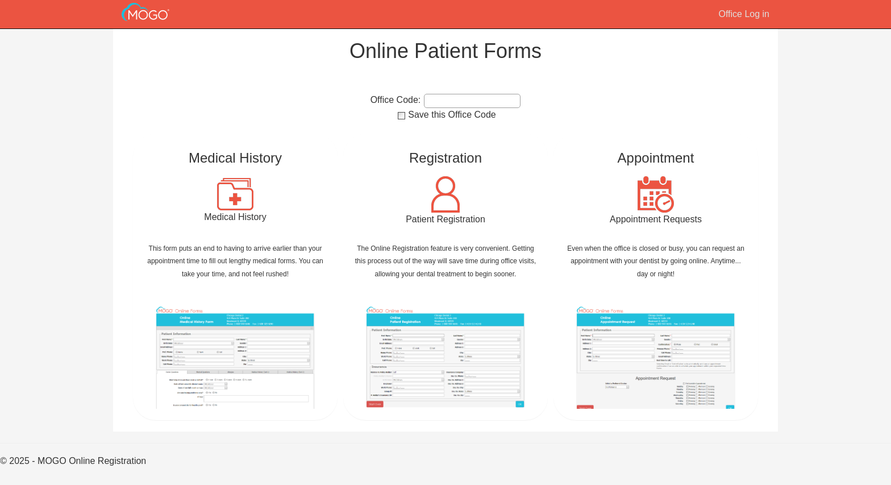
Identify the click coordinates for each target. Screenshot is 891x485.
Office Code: (395, 100)
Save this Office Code (452, 114)
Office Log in (743, 14)
